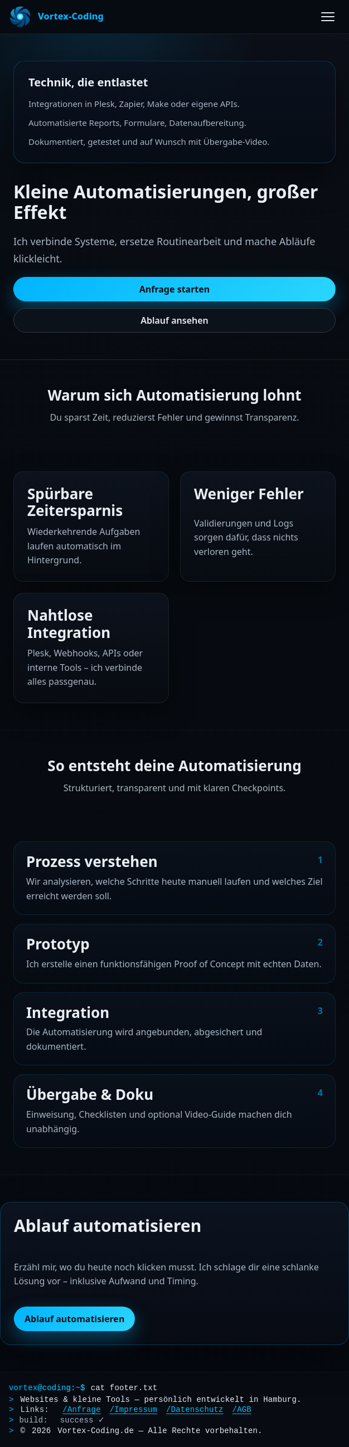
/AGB (241, 1410)
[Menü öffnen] (328, 16)
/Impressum (133, 1410)
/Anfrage (81, 1410)
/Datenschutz (194, 1410)
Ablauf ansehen (174, 320)
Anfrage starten (174, 289)
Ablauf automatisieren (74, 1321)
